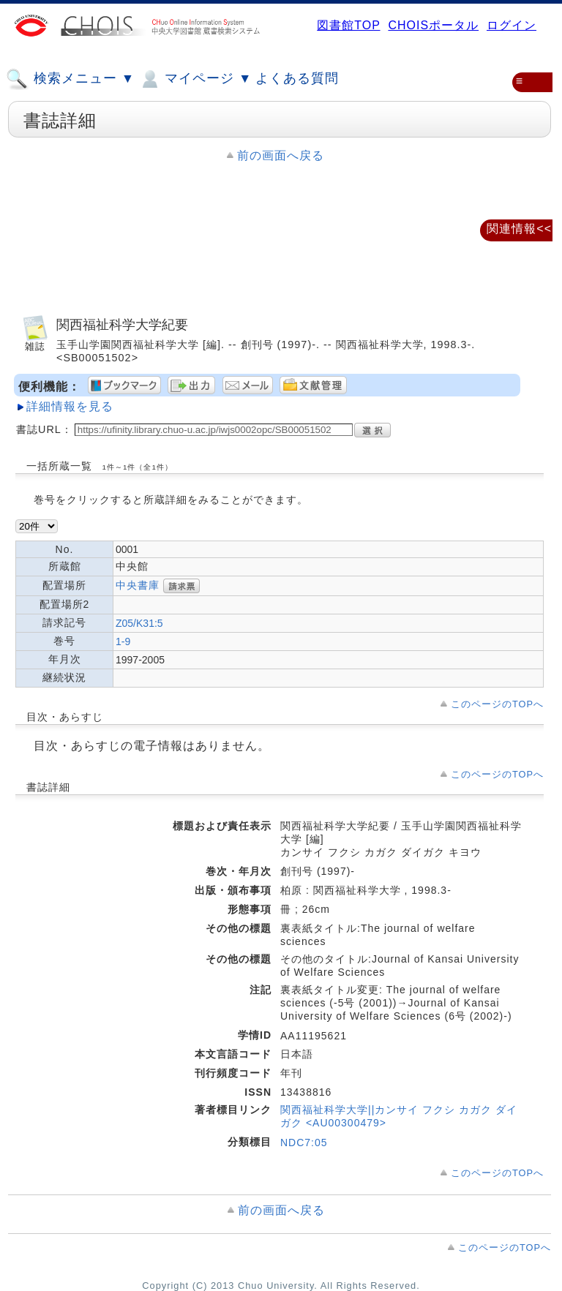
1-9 (123, 641)
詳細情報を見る (69, 406)
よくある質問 (297, 78)
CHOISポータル (433, 25)
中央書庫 (138, 585)
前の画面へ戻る (280, 155)
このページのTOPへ (497, 704)
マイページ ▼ (195, 79)
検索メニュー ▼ (70, 79)
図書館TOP (348, 25)
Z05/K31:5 (139, 623)
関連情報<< (519, 228)
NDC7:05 (304, 1142)
